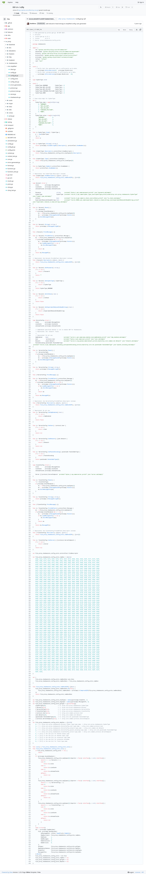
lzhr (17, 7)
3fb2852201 (41, 23)
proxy (64, 19)
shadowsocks (71, 19)
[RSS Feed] (101, 7)
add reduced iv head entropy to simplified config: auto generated (66, 24)
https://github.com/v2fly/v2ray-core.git (28, 10)
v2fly (22, 7)
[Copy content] (140, 29)
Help (16, 2)
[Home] (3, 2)
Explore (10, 2)
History (131, 29)
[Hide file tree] (4, 19)
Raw (119, 29)
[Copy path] (85, 19)
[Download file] (136, 29)
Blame (124, 29)
